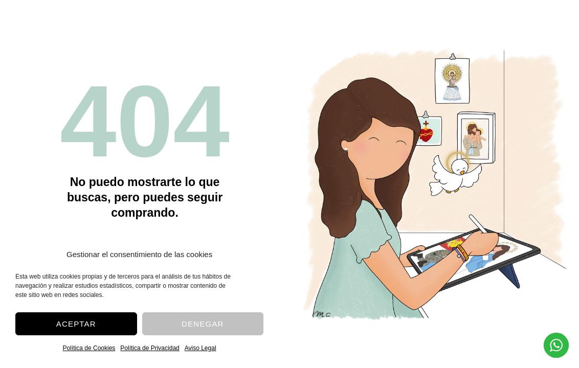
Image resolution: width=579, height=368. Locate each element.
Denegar (203, 323)
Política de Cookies (89, 348)
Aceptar (76, 323)
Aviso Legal (200, 348)
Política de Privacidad (149, 348)
